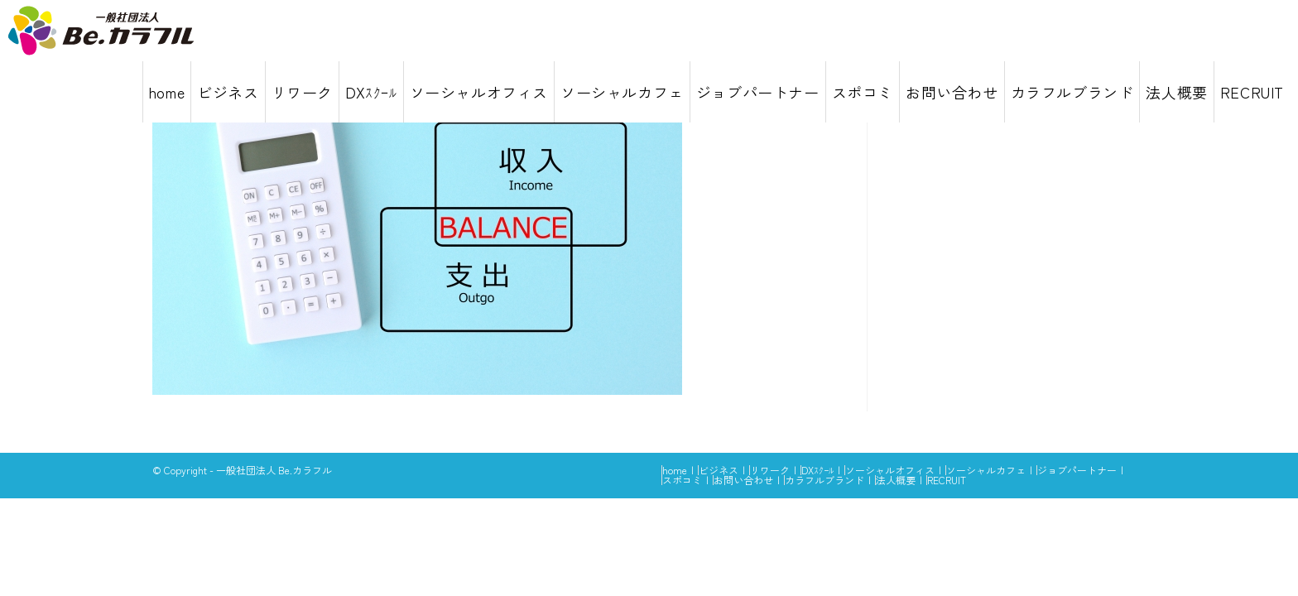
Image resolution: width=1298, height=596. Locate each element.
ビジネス (718, 470)
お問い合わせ (743, 480)
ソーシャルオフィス (890, 470)
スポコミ (682, 480)
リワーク (770, 470)
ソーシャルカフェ (986, 470)
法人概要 (896, 480)
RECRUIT (946, 480)
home (674, 470)
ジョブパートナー (1077, 470)
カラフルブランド (824, 480)
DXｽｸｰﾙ (817, 470)
